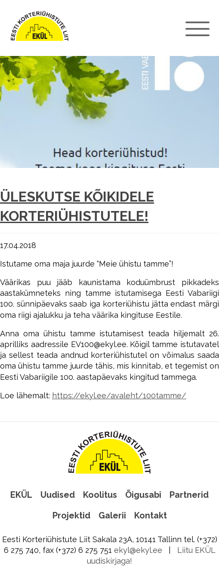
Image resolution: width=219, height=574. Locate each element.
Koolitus (100, 495)
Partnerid (189, 495)
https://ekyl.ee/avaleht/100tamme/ (119, 395)
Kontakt (150, 515)
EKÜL (21, 495)
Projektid (71, 515)
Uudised (57, 495)
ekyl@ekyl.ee (138, 550)
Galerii (112, 515)
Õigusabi (143, 495)
